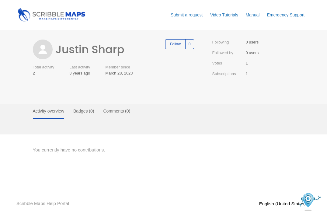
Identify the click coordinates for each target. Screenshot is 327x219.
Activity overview (48, 111)
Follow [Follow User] (175, 44)
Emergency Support (286, 14)
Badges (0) (83, 111)
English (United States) (285, 203)
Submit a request (187, 14)
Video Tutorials (224, 14)
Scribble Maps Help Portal (42, 203)
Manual (252, 14)
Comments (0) (116, 111)
